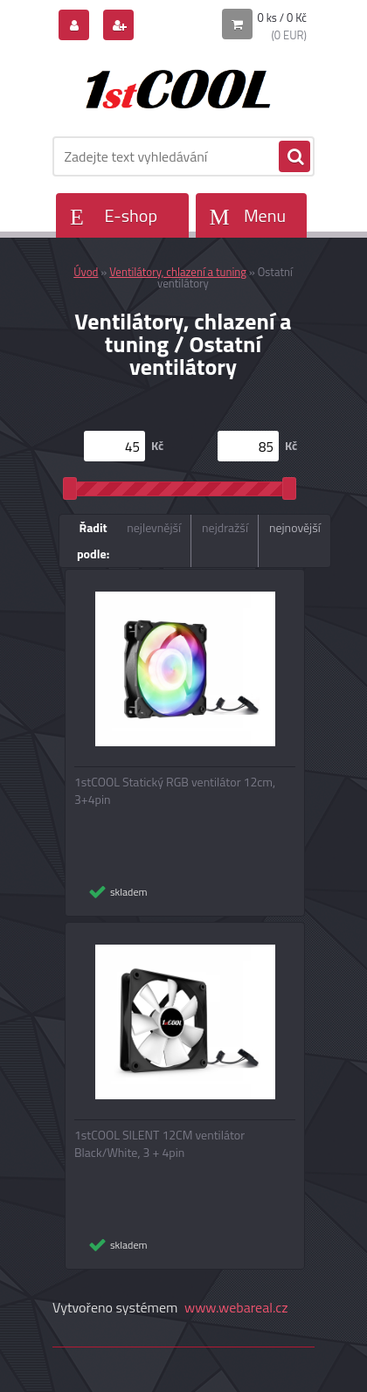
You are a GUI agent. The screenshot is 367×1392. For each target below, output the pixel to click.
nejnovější (295, 527)
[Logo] (172, 85)
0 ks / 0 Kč (283, 17)
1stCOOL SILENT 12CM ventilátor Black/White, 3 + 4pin (159, 1143)
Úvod (85, 271)
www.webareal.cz (236, 1307)
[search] (294, 157)
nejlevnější (154, 527)
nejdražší (225, 527)
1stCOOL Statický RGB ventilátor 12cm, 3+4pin (174, 790)
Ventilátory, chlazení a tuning (177, 271)
